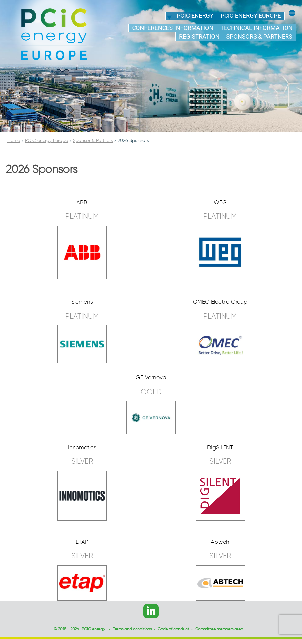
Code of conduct (173, 628)
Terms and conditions (132, 628)
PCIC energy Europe (251, 15)
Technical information (256, 27)
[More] (292, 14)
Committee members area (219, 628)
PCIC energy (195, 15)
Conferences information (172, 27)
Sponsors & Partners (259, 36)
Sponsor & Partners (93, 140)
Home (13, 140)
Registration (199, 36)
